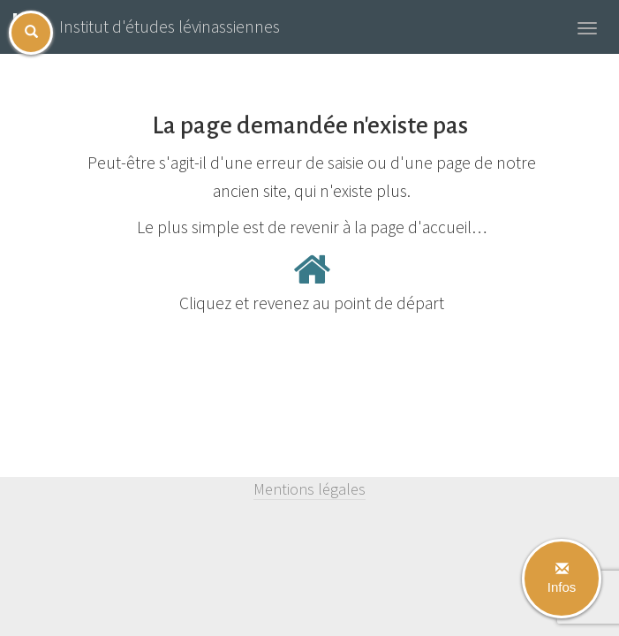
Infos (562, 578)
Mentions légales (309, 489)
